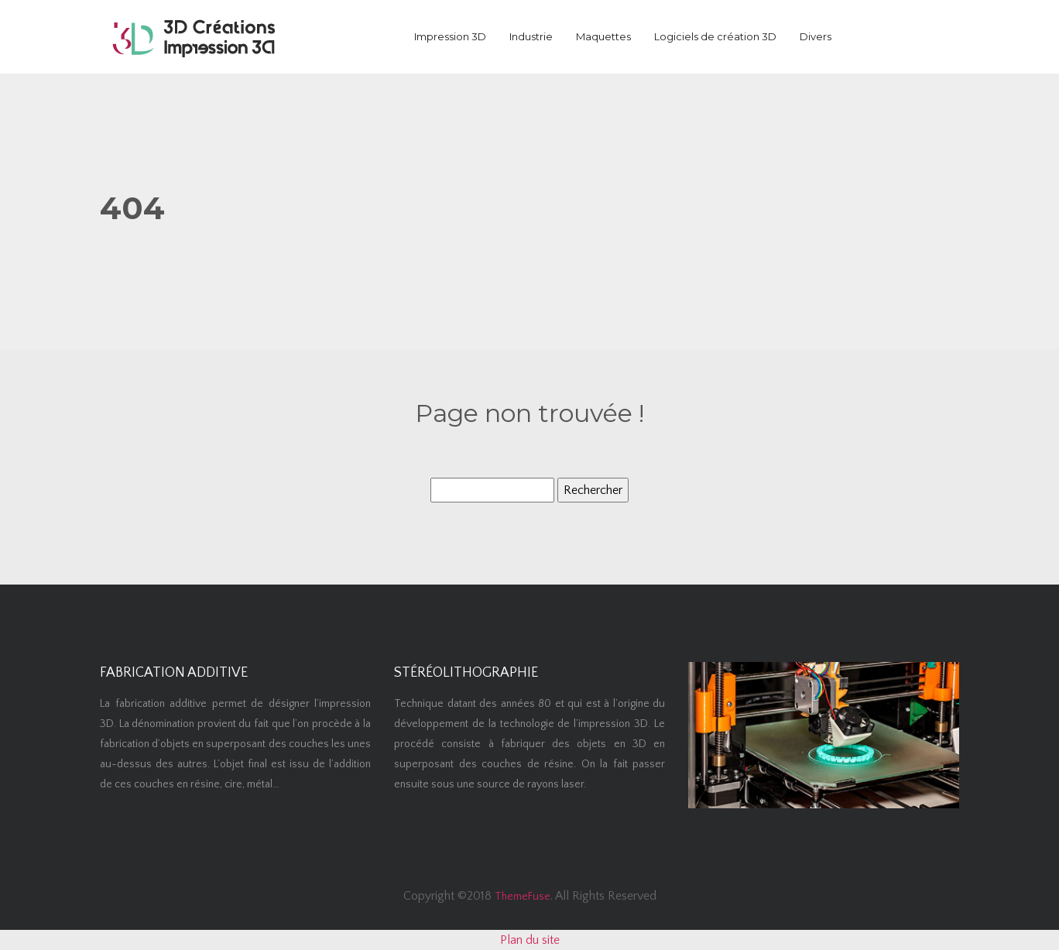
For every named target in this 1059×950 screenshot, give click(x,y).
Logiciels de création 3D (715, 36)
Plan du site (530, 940)
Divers (815, 36)
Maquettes (603, 36)
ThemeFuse (522, 896)
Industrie (531, 36)
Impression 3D (450, 36)
